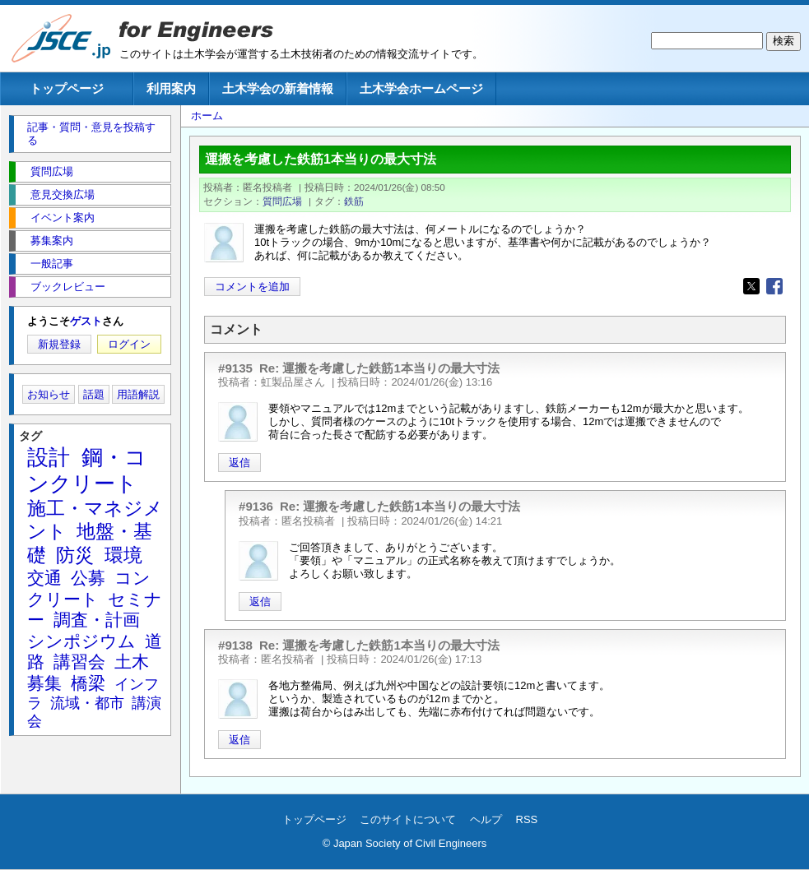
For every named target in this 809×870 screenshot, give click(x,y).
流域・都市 (87, 703)
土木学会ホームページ (421, 88)
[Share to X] (751, 286)
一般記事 (51, 263)
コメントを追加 (252, 286)
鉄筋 (354, 201)
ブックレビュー (67, 286)
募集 (44, 682)
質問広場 (282, 201)
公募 (88, 577)
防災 (75, 555)
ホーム (207, 115)
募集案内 (51, 240)
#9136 (256, 506)
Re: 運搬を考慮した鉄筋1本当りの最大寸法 (379, 368)
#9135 (235, 368)
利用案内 (171, 88)
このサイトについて (408, 819)
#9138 (235, 645)
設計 (48, 457)
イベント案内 (62, 217)
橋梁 (88, 682)
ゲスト (86, 321)
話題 (94, 394)
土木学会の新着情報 (277, 88)
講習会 (79, 661)
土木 (131, 661)
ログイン (129, 344)
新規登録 (59, 344)
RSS (527, 819)
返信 (239, 462)
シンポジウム (81, 641)
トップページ (67, 88)
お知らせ (48, 394)
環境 (123, 555)
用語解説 (138, 394)
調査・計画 (96, 619)
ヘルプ (486, 819)
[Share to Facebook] (774, 286)
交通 (44, 577)
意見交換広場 (62, 194)
